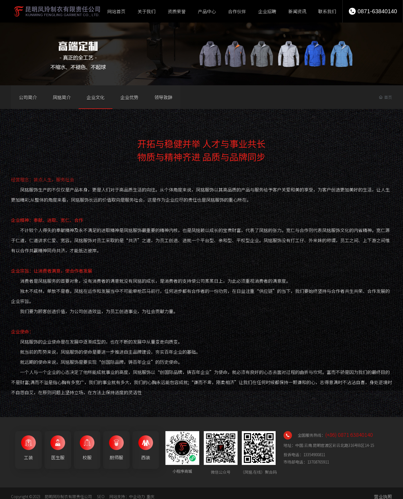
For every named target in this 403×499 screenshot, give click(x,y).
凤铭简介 (62, 97)
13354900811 (314, 454)
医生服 (58, 457)
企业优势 (129, 97)
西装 (145, 457)
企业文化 (96, 97)
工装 (28, 457)
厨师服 (116, 457)
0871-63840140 (377, 11)
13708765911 (318, 462)
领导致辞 (163, 97)
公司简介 (28, 97)
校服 (87, 457)
